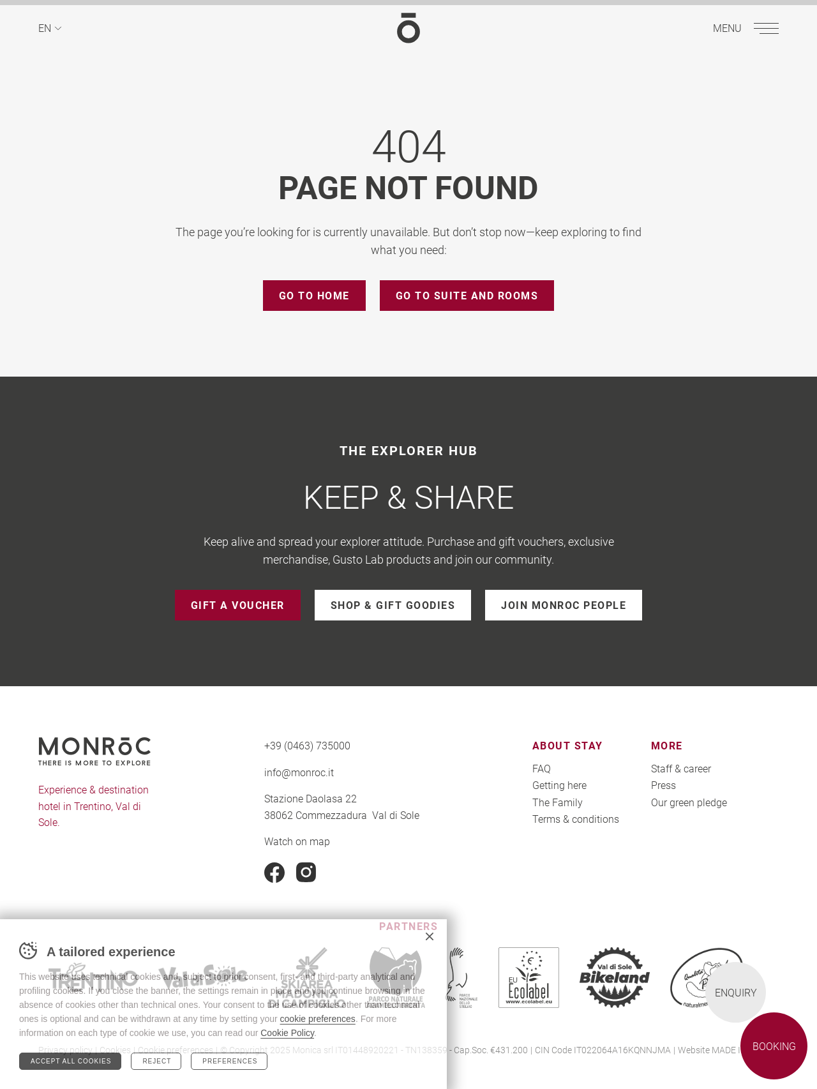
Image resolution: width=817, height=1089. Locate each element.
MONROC (408, 28)
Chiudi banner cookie (429, 936)
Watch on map (297, 841)
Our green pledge (689, 802)
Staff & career (681, 768)
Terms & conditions (575, 818)
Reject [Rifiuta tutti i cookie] (156, 1061)
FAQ (541, 768)
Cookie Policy (287, 1033)
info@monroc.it (299, 772)
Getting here (559, 785)
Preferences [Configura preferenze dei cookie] (229, 1061)
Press (663, 785)
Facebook (274, 872)
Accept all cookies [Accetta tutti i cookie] (71, 1061)
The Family (557, 802)
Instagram (306, 872)
